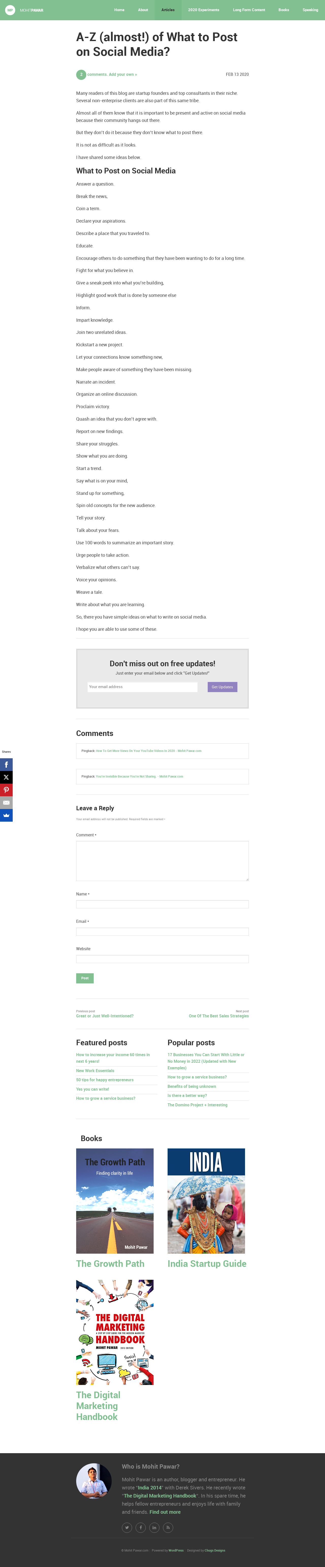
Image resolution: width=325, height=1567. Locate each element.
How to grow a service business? (105, 1098)
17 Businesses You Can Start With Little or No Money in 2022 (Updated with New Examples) (206, 1061)
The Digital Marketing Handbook (98, 1406)
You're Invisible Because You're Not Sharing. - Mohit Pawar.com (139, 776)
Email (82, 922)
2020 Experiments (203, 10)
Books (284, 10)
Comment (86, 835)
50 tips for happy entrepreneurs (105, 1080)
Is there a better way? (187, 1096)
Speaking (310, 10)
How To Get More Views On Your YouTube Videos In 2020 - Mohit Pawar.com (148, 751)
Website (83, 949)
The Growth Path (110, 1264)
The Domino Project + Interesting (198, 1105)
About (143, 10)
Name (83, 894)
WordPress (176, 1550)
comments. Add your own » (106, 75)
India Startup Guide (207, 1264)
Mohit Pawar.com (24, 10)
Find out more (165, 1512)
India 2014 (149, 1488)
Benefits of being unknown (192, 1087)
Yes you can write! (92, 1089)
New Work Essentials (95, 1071)
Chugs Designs (215, 1550)
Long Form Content (249, 10)
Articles (168, 10)
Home (119, 10)
